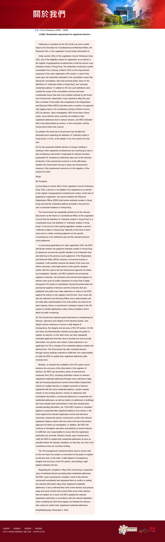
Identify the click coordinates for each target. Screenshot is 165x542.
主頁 (36, 30)
